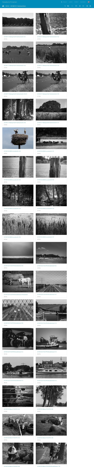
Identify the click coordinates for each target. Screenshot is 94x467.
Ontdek (76, 2)
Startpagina (3, 6)
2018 (7, 6)
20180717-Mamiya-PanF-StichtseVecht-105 (35, 50)
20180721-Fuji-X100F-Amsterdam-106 (12, 307)
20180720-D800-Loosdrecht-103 (81, 72)
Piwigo (53, 464)
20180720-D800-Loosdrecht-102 (58, 72)
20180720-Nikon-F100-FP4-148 (35, 179)
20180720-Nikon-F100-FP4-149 (58, 179)
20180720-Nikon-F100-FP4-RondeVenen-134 (35, 243)
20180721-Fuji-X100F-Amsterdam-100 (58, 264)
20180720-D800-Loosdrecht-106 (58, 93)
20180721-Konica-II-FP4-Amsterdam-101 (81, 371)
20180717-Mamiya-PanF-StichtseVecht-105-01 (12, 50)
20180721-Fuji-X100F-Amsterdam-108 (58, 307)
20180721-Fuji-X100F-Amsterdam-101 (81, 264)
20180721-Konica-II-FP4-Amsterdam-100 (58, 371)
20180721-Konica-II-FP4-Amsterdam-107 (12, 414)
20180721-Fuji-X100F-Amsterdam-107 (35, 307)
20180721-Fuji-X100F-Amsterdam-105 (81, 286)
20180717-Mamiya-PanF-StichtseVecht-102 (35, 29)
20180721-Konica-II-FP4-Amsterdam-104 (58, 392)
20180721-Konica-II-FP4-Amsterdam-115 (81, 435)
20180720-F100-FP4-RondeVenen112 (58, 136)
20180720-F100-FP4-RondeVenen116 (35, 157)
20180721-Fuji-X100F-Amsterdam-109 (81, 307)
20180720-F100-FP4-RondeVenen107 (81, 115)
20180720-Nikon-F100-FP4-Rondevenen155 (81, 243)
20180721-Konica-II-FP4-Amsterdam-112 (35, 435)
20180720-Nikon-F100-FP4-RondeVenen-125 (58, 200)
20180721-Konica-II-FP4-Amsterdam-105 (81, 392)
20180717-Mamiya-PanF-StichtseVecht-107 (81, 50)
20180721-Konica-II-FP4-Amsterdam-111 (12, 435)
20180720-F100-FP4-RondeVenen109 (12, 136)
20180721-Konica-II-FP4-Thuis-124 (58, 456)
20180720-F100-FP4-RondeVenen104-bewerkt (58, 115)
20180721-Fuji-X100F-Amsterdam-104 (58, 286)
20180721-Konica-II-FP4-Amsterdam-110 (81, 414)
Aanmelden (82, 2)
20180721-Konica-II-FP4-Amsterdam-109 (58, 414)
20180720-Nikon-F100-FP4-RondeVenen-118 (81, 179)
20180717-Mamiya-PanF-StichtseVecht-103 (58, 29)
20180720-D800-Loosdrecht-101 (35, 72)
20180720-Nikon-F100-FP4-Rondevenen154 (58, 243)
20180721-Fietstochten (18, 6)
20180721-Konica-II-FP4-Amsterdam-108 (35, 414)
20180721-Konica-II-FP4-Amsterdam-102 (12, 392)
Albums (64, 2)
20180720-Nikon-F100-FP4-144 (12, 179)
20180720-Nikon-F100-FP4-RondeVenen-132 (12, 243)
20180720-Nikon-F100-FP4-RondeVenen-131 (81, 221)
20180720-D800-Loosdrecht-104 (12, 93)
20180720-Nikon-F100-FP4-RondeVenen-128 (35, 221)
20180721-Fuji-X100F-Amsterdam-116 (58, 350)
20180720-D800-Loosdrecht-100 (12, 72)
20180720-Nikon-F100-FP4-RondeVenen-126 (81, 200)
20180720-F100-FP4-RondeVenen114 (81, 136)
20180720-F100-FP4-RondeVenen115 (12, 157)
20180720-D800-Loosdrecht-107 (81, 93)
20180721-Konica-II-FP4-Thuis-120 (35, 456)
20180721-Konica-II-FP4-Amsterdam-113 (58, 435)
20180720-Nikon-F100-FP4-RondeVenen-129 (58, 221)
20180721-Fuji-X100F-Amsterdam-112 (35, 328)
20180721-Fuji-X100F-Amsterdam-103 (35, 286)
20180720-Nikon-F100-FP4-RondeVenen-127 (12, 221)
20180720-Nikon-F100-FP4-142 (58, 157)
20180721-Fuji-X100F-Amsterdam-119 (35, 371)
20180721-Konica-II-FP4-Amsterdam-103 (35, 392)
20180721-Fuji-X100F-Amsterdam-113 (58, 328)
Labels (70, 2)
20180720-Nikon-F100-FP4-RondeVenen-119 (12, 200)
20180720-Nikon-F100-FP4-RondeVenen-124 (35, 200)
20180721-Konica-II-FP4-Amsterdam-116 (12, 456)
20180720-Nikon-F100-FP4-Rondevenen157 (35, 264)
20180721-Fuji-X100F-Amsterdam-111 (12, 328)
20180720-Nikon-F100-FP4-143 (80, 157)
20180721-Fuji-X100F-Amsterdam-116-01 (35, 350)
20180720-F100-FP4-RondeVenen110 (35, 136)
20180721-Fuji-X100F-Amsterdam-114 (81, 328)
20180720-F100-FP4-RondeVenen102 (35, 115)
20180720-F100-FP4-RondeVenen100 (12, 115)
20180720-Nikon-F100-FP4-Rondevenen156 (12, 264)
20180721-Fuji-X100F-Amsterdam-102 (12, 286)
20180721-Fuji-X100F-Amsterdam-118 (12, 371)
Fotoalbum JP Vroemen (9, 2)
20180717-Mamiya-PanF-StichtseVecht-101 (12, 29)
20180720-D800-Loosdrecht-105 (35, 93)
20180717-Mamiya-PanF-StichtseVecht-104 (81, 29)
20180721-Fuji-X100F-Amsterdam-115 (12, 350)
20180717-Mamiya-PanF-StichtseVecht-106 (58, 50)
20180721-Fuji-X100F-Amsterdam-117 (81, 350)
